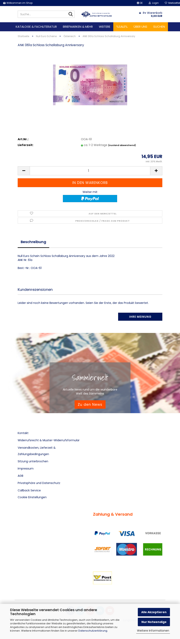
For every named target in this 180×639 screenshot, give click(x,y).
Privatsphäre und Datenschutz (39, 483)
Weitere (104, 26)
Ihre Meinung (140, 317)
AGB (20, 476)
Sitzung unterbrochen (33, 461)
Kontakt (23, 433)
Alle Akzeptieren (154, 612)
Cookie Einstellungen (32, 497)
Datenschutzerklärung (92, 631)
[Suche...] (71, 14)
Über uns (140, 26)
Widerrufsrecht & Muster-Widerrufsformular (49, 440)
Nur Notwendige (154, 622)
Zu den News (90, 404)
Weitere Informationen (153, 631)
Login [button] (154, 3)
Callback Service (29, 490)
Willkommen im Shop (18, 3)
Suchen (159, 26)
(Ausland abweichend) (122, 145)
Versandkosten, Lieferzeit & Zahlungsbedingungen (37, 451)
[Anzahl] (90, 170)
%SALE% (122, 26)
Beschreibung (33, 241)
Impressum (26, 469)
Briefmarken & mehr (78, 26)
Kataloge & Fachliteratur (36, 26)
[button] (140, 3)
